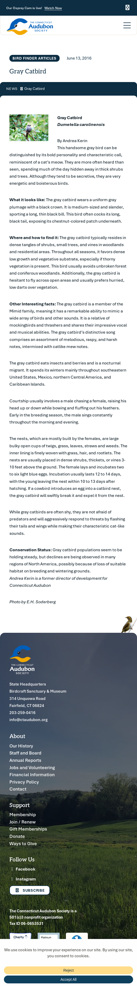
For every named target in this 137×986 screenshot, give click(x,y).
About (17, 736)
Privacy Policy (24, 782)
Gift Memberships (28, 829)
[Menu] (127, 22)
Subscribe (30, 890)
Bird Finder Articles (34, 58)
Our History (21, 746)
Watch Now (53, 8)
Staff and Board (25, 753)
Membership (22, 814)
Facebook (22, 869)
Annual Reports (25, 760)
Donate (17, 836)
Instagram (22, 879)
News (12, 88)
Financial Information (32, 775)
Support (19, 805)
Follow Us (22, 859)
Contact (17, 789)
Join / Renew (22, 822)
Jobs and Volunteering (32, 767)
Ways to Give (23, 843)
